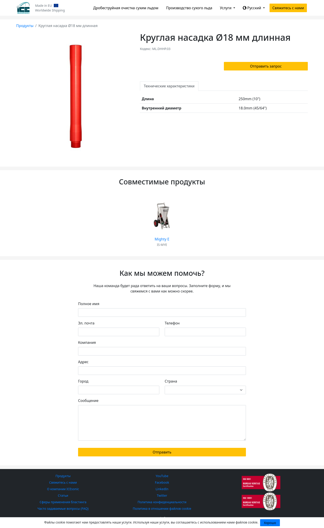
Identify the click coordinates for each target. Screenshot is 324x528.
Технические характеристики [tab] (169, 86)
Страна (171, 381)
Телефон (172, 323)
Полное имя (88, 303)
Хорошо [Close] (270, 523)
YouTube (162, 476)
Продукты (25, 25)
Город (83, 381)
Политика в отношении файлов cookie (162, 508)
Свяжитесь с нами (288, 7)
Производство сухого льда (189, 7)
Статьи (63, 495)
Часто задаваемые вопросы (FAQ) (62, 508)
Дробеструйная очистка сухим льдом (125, 7)
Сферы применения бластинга (63, 502)
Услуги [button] (226, 7)
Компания (87, 342)
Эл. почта (86, 323)
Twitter (162, 495)
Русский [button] (252, 7)
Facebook (162, 482)
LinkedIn (162, 489)
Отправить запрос (266, 66)
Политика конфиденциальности (161, 502)
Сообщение (88, 400)
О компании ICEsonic (63, 489)
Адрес (83, 361)
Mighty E (162, 239)
